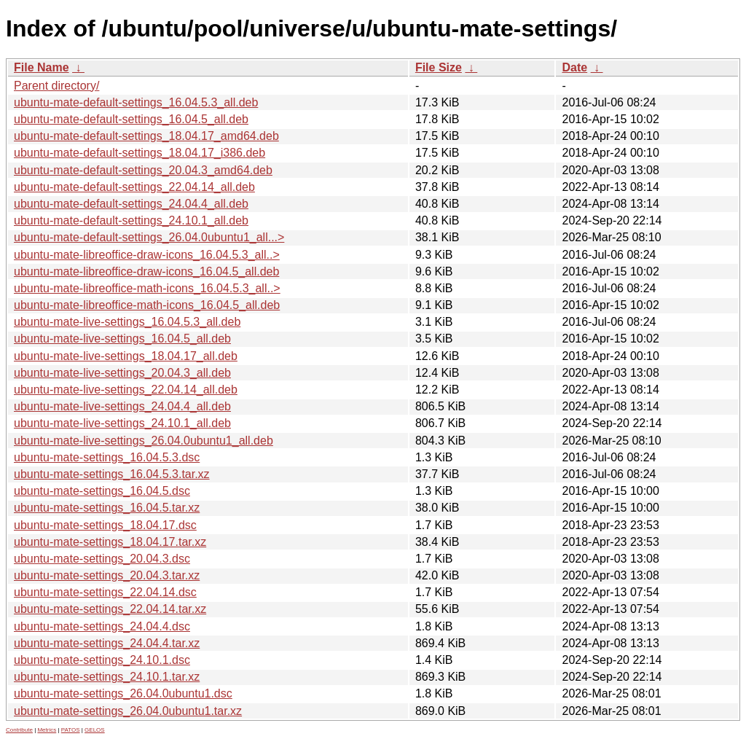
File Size (438, 67)
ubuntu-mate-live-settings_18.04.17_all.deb (125, 356)
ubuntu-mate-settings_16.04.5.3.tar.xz (112, 474)
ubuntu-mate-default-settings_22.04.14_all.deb (134, 187)
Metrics (46, 730)
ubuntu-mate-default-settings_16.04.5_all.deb (131, 119)
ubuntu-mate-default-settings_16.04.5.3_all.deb (136, 102)
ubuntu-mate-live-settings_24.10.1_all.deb (122, 423)
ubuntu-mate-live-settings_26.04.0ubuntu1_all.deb (143, 440)
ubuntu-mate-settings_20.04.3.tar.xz (107, 575)
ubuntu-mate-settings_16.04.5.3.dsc (107, 457)
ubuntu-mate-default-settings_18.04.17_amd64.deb (146, 136)
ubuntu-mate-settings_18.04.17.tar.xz (110, 542)
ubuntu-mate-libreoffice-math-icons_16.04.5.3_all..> (147, 288)
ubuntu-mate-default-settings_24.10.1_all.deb (131, 220)
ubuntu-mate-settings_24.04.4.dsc (102, 626)
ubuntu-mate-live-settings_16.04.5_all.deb (122, 338)
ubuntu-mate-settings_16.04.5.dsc (102, 491)
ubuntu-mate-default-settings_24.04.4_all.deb (131, 204)
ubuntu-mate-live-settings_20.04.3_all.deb (122, 373)
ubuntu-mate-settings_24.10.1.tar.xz (107, 676)
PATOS (70, 730)
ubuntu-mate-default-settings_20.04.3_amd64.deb (143, 170)
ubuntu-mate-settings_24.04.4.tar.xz (107, 643)
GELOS (95, 730)
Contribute (19, 730)
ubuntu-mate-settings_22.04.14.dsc (105, 592)
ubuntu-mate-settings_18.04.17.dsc (105, 525)
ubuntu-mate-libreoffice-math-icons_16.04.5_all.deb (147, 305)
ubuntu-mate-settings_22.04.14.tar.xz (110, 609)
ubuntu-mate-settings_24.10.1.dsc (102, 660)
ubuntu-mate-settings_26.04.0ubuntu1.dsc (123, 693)
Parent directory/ (56, 85)
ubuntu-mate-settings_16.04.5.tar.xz (107, 507)
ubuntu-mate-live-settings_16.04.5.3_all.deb (127, 322)
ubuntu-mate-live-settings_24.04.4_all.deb (122, 406)
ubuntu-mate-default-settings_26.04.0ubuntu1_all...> (149, 237)
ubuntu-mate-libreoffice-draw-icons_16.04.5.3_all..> (147, 255)
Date (574, 67)
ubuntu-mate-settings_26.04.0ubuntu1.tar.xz (128, 711)
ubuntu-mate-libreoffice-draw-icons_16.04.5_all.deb (146, 271)
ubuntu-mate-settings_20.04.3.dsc (102, 558)
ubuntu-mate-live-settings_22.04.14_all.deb (125, 389)
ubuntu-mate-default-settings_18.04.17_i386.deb (139, 152)
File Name (41, 67)
